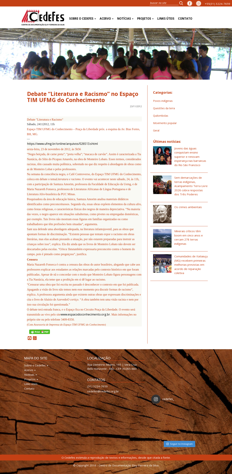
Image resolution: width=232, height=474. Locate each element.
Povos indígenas (163, 101)
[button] (182, 3)
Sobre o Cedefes (82, 19)
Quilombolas (160, 115)
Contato (185, 19)
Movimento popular (165, 123)
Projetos (145, 19)
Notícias (125, 19)
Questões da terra (164, 108)
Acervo (107, 19)
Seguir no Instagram (179, 443)
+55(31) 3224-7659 (217, 4)
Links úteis (165, 19)
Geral (156, 130)
